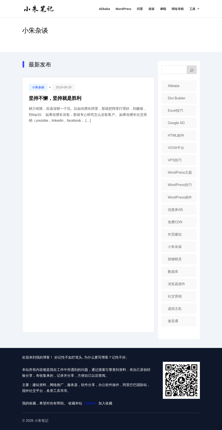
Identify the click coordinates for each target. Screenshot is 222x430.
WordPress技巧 (180, 185)
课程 (163, 9)
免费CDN (175, 222)
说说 (152, 9)
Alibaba (104, 9)
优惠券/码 (175, 210)
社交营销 (175, 296)
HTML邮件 (176, 135)
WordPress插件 (180, 197)
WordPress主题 (180, 172)
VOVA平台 (176, 148)
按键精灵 (175, 259)
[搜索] (192, 69)
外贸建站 (175, 234)
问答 (140, 9)
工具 (192, 9)
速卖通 (173, 321)
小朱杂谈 (35, 30)
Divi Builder (176, 98)
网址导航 (178, 9)
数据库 (173, 271)
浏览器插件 (176, 284)
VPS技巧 (175, 160)
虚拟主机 (175, 308)
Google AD (176, 123)
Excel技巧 (175, 110)
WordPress (123, 9)
